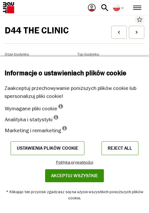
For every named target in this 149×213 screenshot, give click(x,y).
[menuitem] (91, 7)
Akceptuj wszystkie (74, 176)
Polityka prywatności (74, 162)
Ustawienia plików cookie (47, 148)
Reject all (120, 148)
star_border (139, 19)
